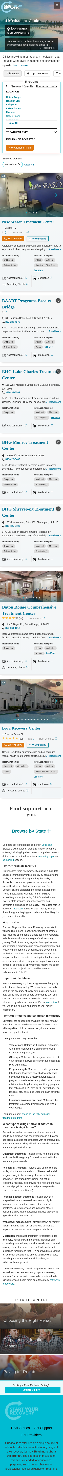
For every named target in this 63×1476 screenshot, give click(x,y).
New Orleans (13, 116)
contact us (51, 1002)
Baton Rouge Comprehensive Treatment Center (29, 610)
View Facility (39, 238)
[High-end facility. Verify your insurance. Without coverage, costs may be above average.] (34, 739)
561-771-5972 (15, 745)
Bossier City (13, 101)
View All (13, 123)
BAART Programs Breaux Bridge (26, 303)
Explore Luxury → (33, 1390)
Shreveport (12, 119)
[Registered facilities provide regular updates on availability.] (27, 284)
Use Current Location (19, 33)
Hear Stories (20, 1428)
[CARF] (26, 661)
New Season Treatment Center (28, 222)
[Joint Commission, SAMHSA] (26, 784)
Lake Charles (13, 108)
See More (38, 270)
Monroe (10, 112)
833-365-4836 (15, 238)
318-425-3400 (12, 459)
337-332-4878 (12, 322)
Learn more (20, 65)
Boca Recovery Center (21, 728)
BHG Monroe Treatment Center (25, 445)
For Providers (31, 1435)
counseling (8, 860)
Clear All (29, 164)
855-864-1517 (12, 628)
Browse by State (29, 831)
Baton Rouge (13, 97)
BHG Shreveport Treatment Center (28, 512)
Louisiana (47, 844)
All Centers (13, 73)
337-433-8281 (12, 392)
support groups (46, 856)
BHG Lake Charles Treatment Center (30, 374)
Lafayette (11, 104)
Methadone (10, 164)
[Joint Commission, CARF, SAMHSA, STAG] (26, 425)
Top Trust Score (39, 73)
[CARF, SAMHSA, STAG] (26, 278)
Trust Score (17, 908)
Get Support (43, 1428)
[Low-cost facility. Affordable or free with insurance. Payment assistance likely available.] (6, 232)
